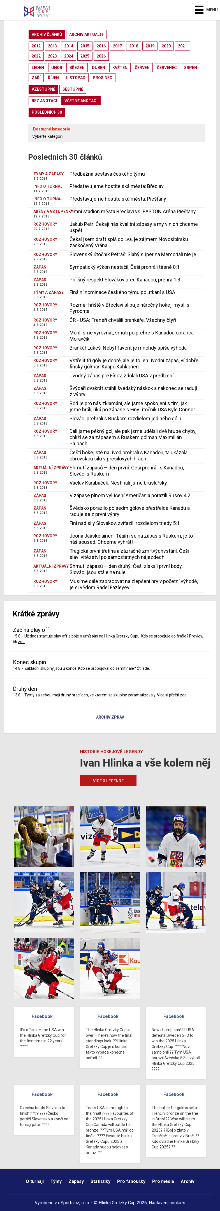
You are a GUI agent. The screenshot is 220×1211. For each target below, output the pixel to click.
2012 (36, 46)
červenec (167, 67)
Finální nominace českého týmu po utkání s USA (122, 292)
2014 (68, 46)
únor (56, 67)
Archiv (187, 1181)
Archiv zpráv (110, 717)
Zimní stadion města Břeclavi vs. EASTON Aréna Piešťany (133, 211)
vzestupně (43, 89)
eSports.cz (68, 1202)
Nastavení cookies (167, 1202)
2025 (84, 56)
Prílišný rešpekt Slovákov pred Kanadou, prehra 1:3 (125, 280)
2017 (117, 46)
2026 (101, 56)
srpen (190, 67)
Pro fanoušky (131, 1181)
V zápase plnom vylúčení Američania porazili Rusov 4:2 (130, 495)
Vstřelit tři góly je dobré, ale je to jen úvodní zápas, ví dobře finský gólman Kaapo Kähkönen (134, 363)
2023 (52, 56)
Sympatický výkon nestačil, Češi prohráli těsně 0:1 (125, 267)
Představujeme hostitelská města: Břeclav (117, 186)
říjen (53, 77)
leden (38, 67)
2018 (133, 46)
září (36, 77)
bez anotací (44, 100)
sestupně (72, 89)
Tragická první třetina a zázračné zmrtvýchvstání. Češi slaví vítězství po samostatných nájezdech (129, 554)
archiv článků (47, 34)
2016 (101, 46)
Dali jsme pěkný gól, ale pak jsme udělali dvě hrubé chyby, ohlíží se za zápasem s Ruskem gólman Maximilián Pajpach (133, 437)
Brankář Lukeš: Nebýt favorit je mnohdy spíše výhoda (128, 348)
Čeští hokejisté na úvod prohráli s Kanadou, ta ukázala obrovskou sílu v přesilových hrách (128, 455)
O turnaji (35, 1181)
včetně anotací (81, 100)
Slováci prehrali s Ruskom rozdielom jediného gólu (125, 418)
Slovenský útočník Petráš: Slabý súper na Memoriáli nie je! (134, 254)
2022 (36, 56)
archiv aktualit (86, 34)
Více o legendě (108, 781)
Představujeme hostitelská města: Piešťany (118, 199)
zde (21, 641)
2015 (84, 46)
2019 (149, 46)
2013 (52, 46)
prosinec (102, 77)
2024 (68, 56)
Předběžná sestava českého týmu (107, 174)
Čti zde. (143, 668)
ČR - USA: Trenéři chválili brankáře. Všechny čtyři (123, 320)
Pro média (163, 1181)
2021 (182, 46)
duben (98, 67)
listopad (75, 77)
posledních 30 (47, 112)
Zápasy (76, 1181)
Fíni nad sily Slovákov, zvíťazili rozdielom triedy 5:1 (125, 523)
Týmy (56, 1181)
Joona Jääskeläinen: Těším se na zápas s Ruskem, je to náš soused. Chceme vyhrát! (131, 539)
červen (142, 67)
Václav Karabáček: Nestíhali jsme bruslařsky (118, 483)
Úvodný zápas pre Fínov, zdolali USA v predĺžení (121, 376)
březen (77, 67)
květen (120, 67)
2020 (166, 46)
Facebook (42, 1016)
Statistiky (100, 1181)
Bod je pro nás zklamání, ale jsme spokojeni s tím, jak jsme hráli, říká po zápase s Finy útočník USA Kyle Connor (132, 406)
